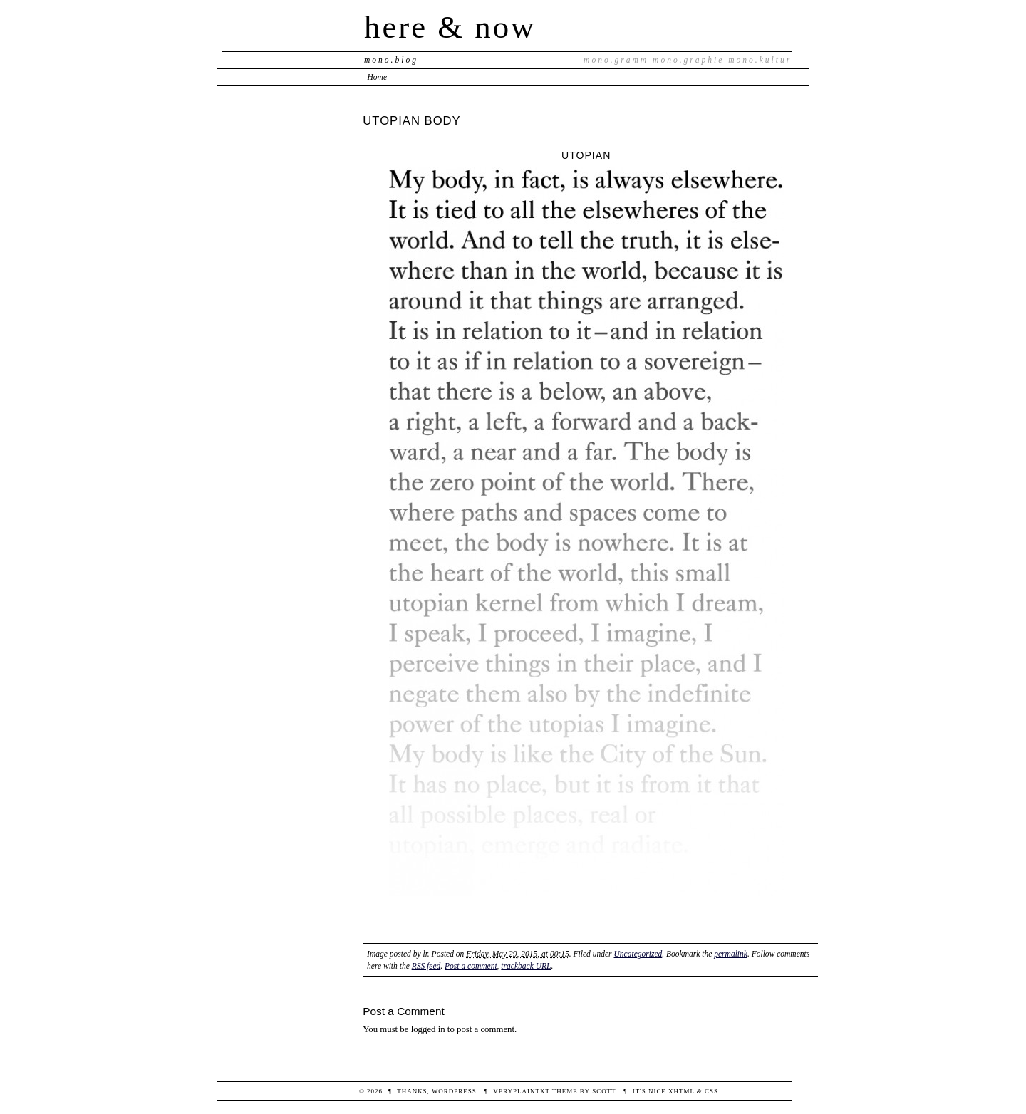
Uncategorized (637, 953)
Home (378, 77)
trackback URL (526, 966)
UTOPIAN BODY (411, 120)
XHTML (681, 1091)
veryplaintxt (521, 1091)
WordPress (454, 1091)
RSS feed (426, 966)
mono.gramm (616, 60)
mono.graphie (688, 60)
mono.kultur (760, 60)
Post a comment (471, 966)
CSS (711, 1091)
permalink (730, 953)
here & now (450, 27)
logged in (428, 1029)
